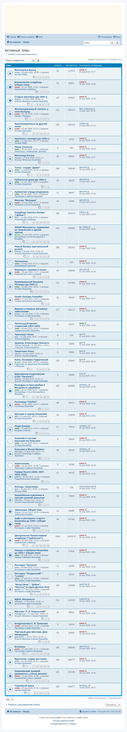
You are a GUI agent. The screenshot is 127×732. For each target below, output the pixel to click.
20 (44, 397)
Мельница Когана (24, 155)
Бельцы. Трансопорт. (27, 486)
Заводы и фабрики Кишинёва (27, 557)
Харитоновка (22, 463)
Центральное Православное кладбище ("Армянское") (31, 536)
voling (17, 72)
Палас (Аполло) (23, 147)
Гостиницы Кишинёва (24, 406)
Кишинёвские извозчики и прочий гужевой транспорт (30, 496)
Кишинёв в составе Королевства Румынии (27, 439)
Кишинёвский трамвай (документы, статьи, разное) (31, 672)
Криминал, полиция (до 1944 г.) (32, 138)
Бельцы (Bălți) (21, 74)
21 (48, 397)
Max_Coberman (86, 109)
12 (44, 257)
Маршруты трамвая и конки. (31, 269)
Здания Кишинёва (23, 690)
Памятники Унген (24, 351)
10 (44, 119)
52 (37, 546)
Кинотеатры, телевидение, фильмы (30, 151)
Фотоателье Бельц (25, 70)
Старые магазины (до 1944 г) (31, 97)
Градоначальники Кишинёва (27, 330)
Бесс (17, 217)
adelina (18, 477)
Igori (16, 337)
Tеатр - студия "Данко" (27, 167)
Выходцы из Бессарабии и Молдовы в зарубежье (30, 386)
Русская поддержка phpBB (63, 721)
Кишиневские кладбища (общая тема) (28, 83)
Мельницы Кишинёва (31, 160)
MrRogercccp (20, 614)
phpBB (57, 718)
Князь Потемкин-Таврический (31, 359)
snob (81, 374)
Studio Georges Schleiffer (29, 296)
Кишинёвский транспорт (25, 266)
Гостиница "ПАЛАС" (26, 402)
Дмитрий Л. (20, 637)
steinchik (83, 167)
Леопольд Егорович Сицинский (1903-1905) (27, 324)
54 (44, 546)
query (17, 661)
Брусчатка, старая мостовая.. (31, 659)
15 (41, 134)
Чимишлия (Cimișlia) (23, 514)
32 (44, 242)
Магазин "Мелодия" (26, 200)
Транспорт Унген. (24, 334)
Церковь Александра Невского (32, 343)
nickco (17, 314)
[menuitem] (25, 37)
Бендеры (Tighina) (23, 430)
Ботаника (20, 646)
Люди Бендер (22, 426)
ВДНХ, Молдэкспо (25, 599)
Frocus (18, 512)
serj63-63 (83, 584)
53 (41, 546)
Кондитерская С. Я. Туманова (31, 623)
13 (33, 134)
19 (41, 397)
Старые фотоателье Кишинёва (28, 301)
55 (48, 546)
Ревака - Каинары (22, 116)
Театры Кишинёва (23, 172)
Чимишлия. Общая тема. (28, 510)
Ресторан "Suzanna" (26, 565)
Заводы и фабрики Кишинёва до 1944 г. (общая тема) (31, 551)
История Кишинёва (23, 131)
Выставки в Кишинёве (31, 604)
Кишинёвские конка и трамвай (28, 274)
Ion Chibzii (83, 227)
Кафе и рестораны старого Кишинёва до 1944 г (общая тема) (30, 521)
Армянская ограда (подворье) (31, 192)
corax (81, 70)
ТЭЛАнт (82, 124)
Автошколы (21, 261)
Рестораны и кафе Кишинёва (27, 316)
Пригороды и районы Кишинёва (29, 196)
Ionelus (18, 379)
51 (33, 546)
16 (44, 134)
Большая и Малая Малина (29, 449)
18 (37, 397)
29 (33, 242)
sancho (18, 354)
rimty (17, 141)
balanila (18, 251)
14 (37, 134)
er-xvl (17, 235)
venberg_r (83, 385)
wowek (18, 589)
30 (37, 242)
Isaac (17, 567)
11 (48, 119)
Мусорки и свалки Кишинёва (31, 414)
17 (48, 134)
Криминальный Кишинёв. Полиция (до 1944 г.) (29, 283)
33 (48, 242)
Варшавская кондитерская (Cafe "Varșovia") (29, 375)
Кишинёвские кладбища (25, 89)
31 (41, 242)
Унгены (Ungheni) (22, 339)
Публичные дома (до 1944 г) (30, 179)
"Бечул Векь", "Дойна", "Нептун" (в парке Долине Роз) (32, 585)
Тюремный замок (24, 685)
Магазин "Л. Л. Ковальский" (30, 611)
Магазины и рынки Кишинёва (35, 101)
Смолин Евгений (22, 345)
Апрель (18, 99)
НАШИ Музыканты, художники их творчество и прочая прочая (32, 230)
